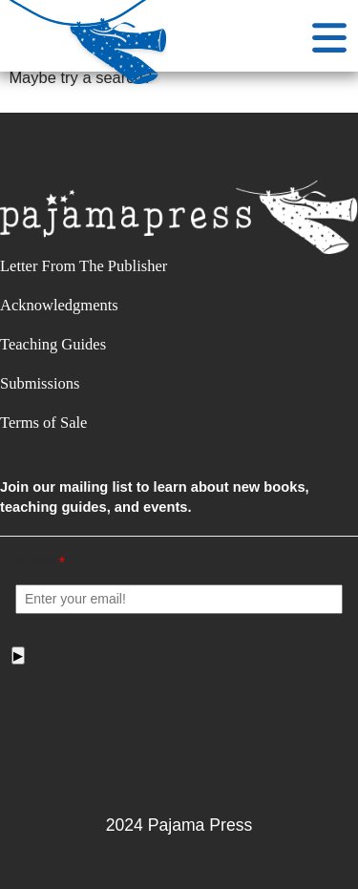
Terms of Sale (43, 422)
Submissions (39, 383)
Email (40, 562)
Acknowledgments (59, 305)
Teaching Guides (53, 344)
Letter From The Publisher (83, 266)
